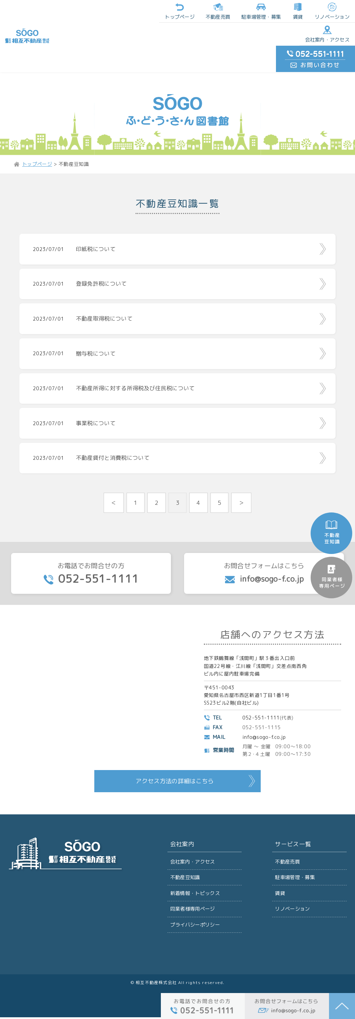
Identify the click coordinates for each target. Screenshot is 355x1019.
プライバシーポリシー (195, 925)
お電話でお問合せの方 (91, 568)
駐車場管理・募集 (295, 874)
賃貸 (189, 11)
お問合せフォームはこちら (264, 568)
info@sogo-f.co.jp (264, 733)
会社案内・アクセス (273, 11)
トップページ (72, 11)
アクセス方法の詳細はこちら (175, 777)
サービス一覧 (292, 841)
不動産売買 (110, 11)
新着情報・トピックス (195, 891)
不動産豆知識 (185, 874)
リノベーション (223, 11)
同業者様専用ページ (193, 908)
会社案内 (181, 841)
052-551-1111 (261, 713)
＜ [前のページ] (113, 497)
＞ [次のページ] (242, 497)
